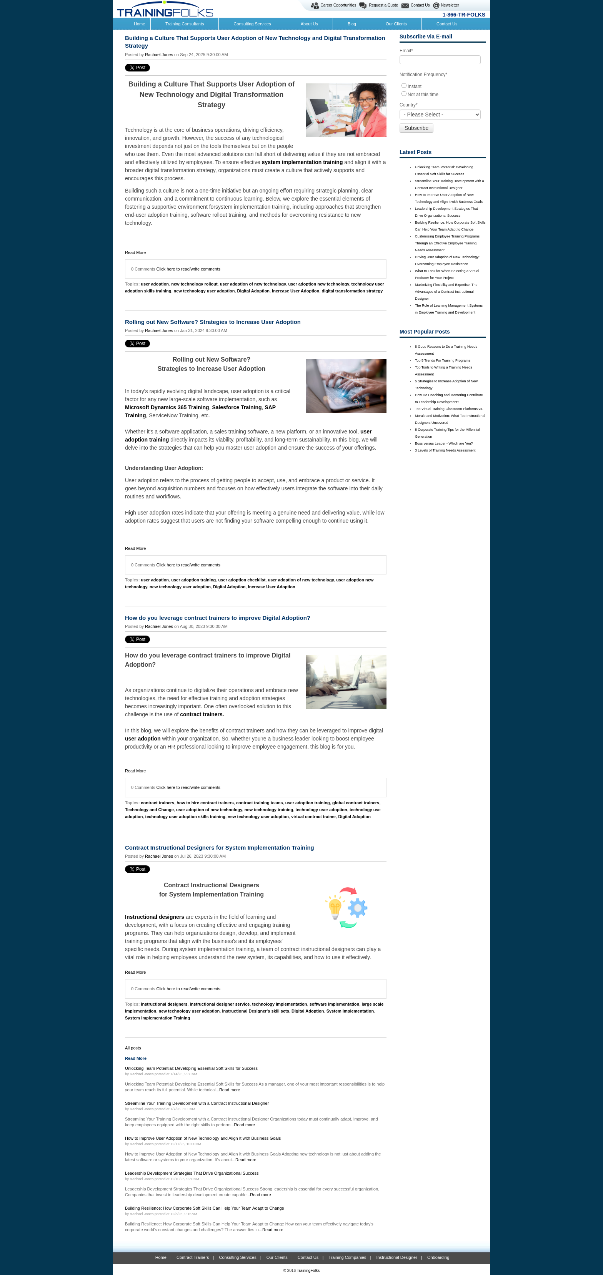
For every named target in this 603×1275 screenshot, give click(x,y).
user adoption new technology (318, 284)
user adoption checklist (241, 580)
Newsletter (450, 5)
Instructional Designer (396, 1257)
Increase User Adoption (295, 291)
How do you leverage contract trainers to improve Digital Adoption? (217, 617)
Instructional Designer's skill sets (255, 1011)
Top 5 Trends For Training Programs (442, 360)
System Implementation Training (157, 1018)
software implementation (335, 1004)
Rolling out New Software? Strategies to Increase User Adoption (213, 322)
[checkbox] (443, 90)
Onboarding (438, 1257)
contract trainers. (202, 714)
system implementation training (302, 162)
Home (161, 1257)
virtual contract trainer (313, 816)
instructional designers (164, 1004)
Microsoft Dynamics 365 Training (167, 407)
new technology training (269, 809)
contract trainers (157, 802)
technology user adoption (321, 809)
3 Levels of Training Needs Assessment (445, 450)
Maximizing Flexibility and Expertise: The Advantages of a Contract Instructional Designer (446, 291)
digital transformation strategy (352, 291)
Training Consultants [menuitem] (184, 24)
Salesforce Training (237, 407)
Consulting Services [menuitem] (252, 24)
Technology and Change (149, 809)
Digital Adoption (253, 291)
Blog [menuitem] (352, 24)
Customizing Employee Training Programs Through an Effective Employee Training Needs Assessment (447, 243)
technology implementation (279, 1004)
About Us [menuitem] (309, 24)
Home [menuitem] (139, 24)
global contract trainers (355, 802)
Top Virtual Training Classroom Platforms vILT (450, 409)
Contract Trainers (193, 1257)
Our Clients (277, 1257)
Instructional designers (155, 917)
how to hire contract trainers (205, 802)
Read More (135, 252)
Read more (229, 1089)
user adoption (155, 284)
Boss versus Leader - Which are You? (444, 443)
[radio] (443, 86)
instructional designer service (220, 1004)
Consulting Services (237, 1257)
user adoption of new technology (253, 284)
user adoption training (193, 580)
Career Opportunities (338, 5)
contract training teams (259, 802)
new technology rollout (194, 284)
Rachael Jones (159, 54)
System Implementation (350, 1011)
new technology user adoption (204, 291)
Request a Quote (383, 5)
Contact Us (420, 5)
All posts (133, 1048)
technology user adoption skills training (185, 816)
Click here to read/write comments (189, 269)
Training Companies (347, 1257)
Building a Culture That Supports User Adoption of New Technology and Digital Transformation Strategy (255, 42)
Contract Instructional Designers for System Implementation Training (219, 847)
